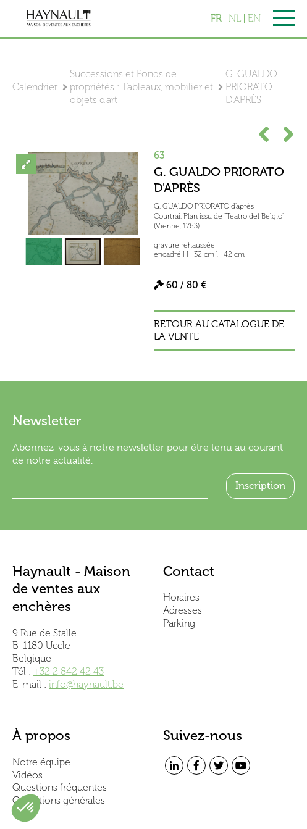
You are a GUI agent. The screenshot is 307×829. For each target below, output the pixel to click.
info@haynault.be (86, 684)
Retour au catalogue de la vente (219, 331)
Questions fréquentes (59, 787)
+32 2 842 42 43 (68, 671)
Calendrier (34, 87)
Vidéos (27, 775)
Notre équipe (41, 762)
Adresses (182, 610)
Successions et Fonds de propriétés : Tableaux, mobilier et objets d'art (141, 87)
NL (235, 18)
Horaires (181, 597)
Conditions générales (58, 800)
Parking (179, 623)
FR (216, 18)
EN (254, 18)
